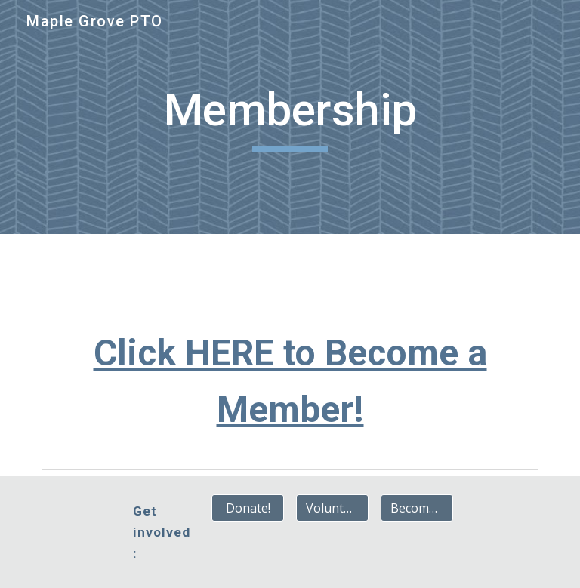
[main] (289, 117)
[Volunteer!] (332, 508)
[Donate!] (247, 508)
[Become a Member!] (416, 508)
